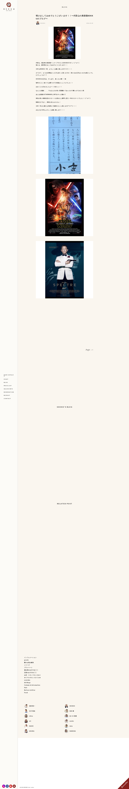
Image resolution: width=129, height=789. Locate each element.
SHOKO (42, 23)
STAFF (6, 379)
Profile (88, 350)
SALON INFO (8, 389)
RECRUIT (7, 395)
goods (26, 660)
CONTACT (7, 398)
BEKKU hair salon (29, 787)
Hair (25, 687)
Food (26, 692)
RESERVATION (9, 392)
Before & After (29, 690)
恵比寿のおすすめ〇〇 (31, 670)
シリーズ (27, 665)
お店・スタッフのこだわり (32, 675)
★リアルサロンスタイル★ (32, 677)
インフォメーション (30, 657)
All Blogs (27, 682)
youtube (27, 680)
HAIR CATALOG (9, 375)
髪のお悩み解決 (29, 662)
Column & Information (32, 685)
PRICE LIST (8, 385)
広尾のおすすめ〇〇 (30, 672)
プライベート (28, 667)
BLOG (6, 382)
